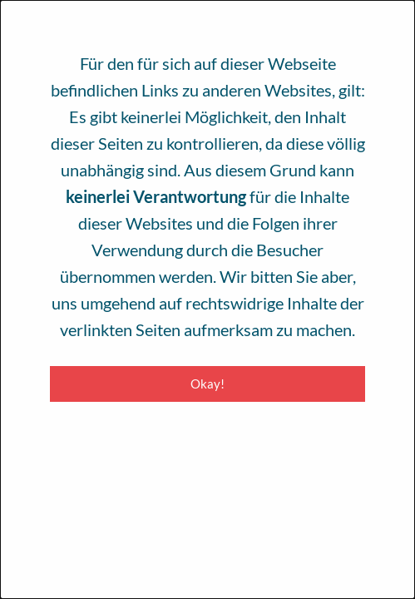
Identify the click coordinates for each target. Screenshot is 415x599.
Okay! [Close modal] (207, 383)
